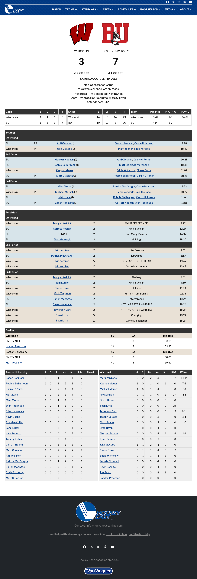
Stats (107, 9)
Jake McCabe (64, 148)
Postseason (149, 9)
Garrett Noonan (124, 143)
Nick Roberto (13, 430)
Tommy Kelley (14, 435)
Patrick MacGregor (124, 186)
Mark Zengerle (126, 148)
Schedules (125, 9)
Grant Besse (107, 397)
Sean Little (62, 313)
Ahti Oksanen (64, 143)
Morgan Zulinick (62, 222)
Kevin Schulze (108, 463)
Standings (88, 9)
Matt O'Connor (14, 360)
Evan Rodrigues (144, 202)
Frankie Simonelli (109, 457)
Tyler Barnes (107, 435)
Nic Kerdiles (143, 148)
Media (169, 9)
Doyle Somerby (15, 468)
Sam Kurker (62, 281)
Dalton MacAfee (62, 297)
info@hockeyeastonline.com (104, 521)
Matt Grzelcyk (127, 164)
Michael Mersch (64, 191)
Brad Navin (106, 424)
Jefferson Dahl (62, 307)
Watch (56, 9)
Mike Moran (64, 186)
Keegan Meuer (64, 170)
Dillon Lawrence (15, 408)
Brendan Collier (14, 419)
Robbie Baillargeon (64, 164)
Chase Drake (144, 170)
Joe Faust (105, 468)
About (184, 9)
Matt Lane (143, 164)
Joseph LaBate (108, 414)
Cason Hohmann (143, 143)
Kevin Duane (13, 414)
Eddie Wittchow (126, 170)
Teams (69, 9)
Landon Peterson (16, 344)
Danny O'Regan (142, 159)
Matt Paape (107, 419)
